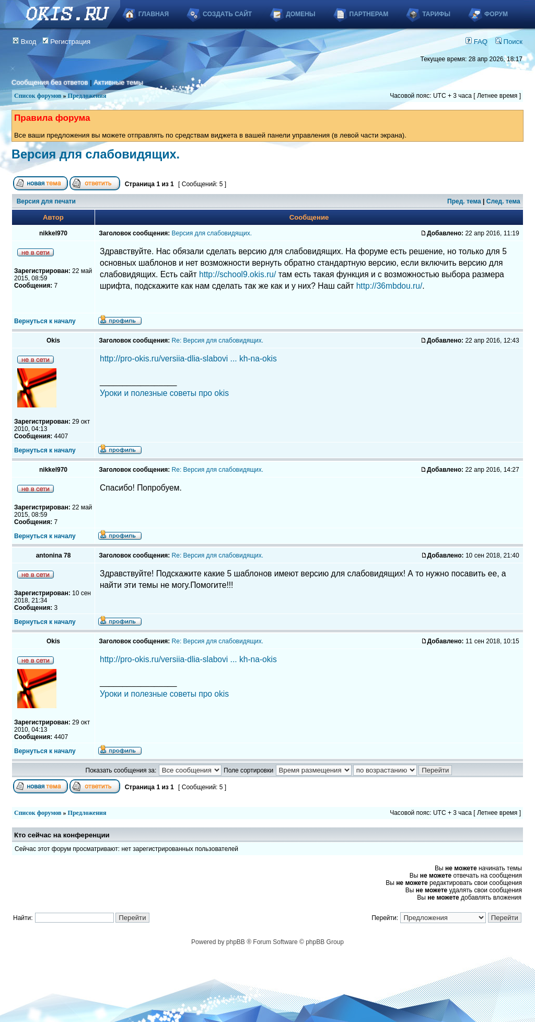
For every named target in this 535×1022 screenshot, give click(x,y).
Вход (25, 42)
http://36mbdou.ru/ (389, 285)
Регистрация (66, 42)
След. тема (503, 201)
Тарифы (436, 14)
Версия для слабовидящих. (95, 154)
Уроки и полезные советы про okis (164, 393)
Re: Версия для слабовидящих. (217, 340)
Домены (300, 14)
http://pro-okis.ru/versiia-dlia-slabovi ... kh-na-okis (188, 358)
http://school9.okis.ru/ (237, 274)
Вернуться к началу (45, 321)
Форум (496, 14)
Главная (153, 14)
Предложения (87, 95)
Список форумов (38, 95)
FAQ (476, 42)
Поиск (508, 42)
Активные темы (118, 82)
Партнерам (369, 14)
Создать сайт (227, 14)
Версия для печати (46, 201)
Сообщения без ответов (49, 82)
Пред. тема (464, 201)
